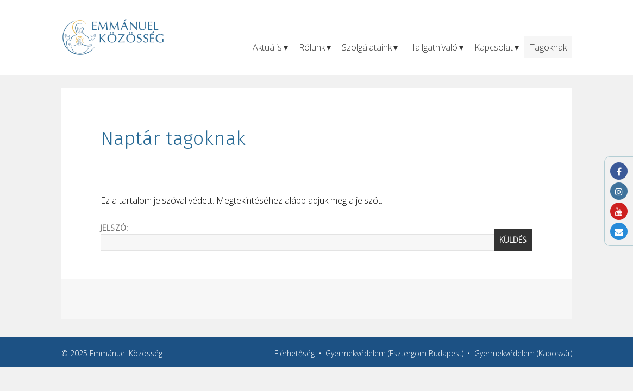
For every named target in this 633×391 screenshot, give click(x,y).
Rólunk (312, 47)
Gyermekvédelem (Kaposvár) (523, 353)
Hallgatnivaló (433, 47)
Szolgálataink (367, 47)
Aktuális (267, 47)
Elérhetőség (294, 353)
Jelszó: (316, 237)
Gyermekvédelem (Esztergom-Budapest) (394, 353)
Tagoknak (548, 47)
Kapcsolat (493, 47)
